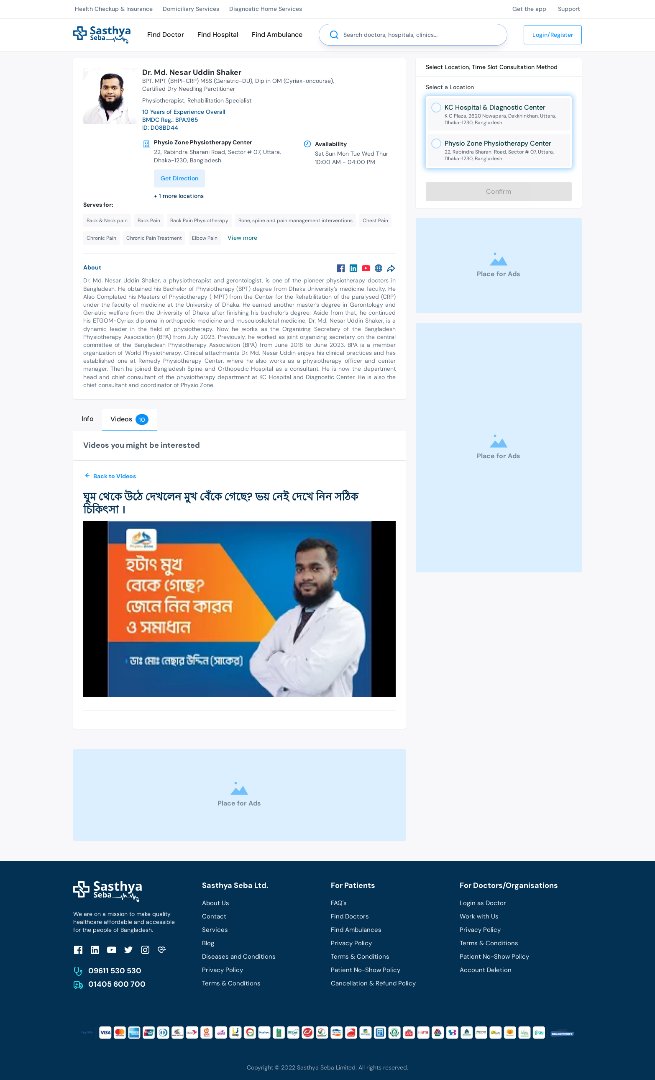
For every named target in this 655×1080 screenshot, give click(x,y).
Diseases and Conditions (239, 956)
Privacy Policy (222, 970)
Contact (214, 916)
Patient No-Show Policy (365, 970)
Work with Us (479, 916)
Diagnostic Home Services (265, 9)
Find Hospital (217, 34)
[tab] (87, 418)
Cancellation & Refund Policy (373, 983)
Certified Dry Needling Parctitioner (188, 88)
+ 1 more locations (179, 196)
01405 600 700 (117, 984)
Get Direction (179, 178)
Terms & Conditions (231, 983)
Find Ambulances (356, 930)
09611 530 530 (114, 971)
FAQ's (339, 903)
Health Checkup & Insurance (114, 9)
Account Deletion (486, 970)
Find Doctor (165, 34)
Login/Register (552, 34)
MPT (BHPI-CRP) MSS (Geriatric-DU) (203, 81)
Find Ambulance (277, 34)
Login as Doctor (483, 903)
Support (569, 9)
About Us (215, 903)
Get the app (529, 9)
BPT (147, 81)
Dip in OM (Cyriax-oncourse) (294, 81)
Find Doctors (350, 916)
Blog (208, 943)
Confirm (499, 191)
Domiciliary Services (191, 9)
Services (215, 930)
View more (242, 237)
